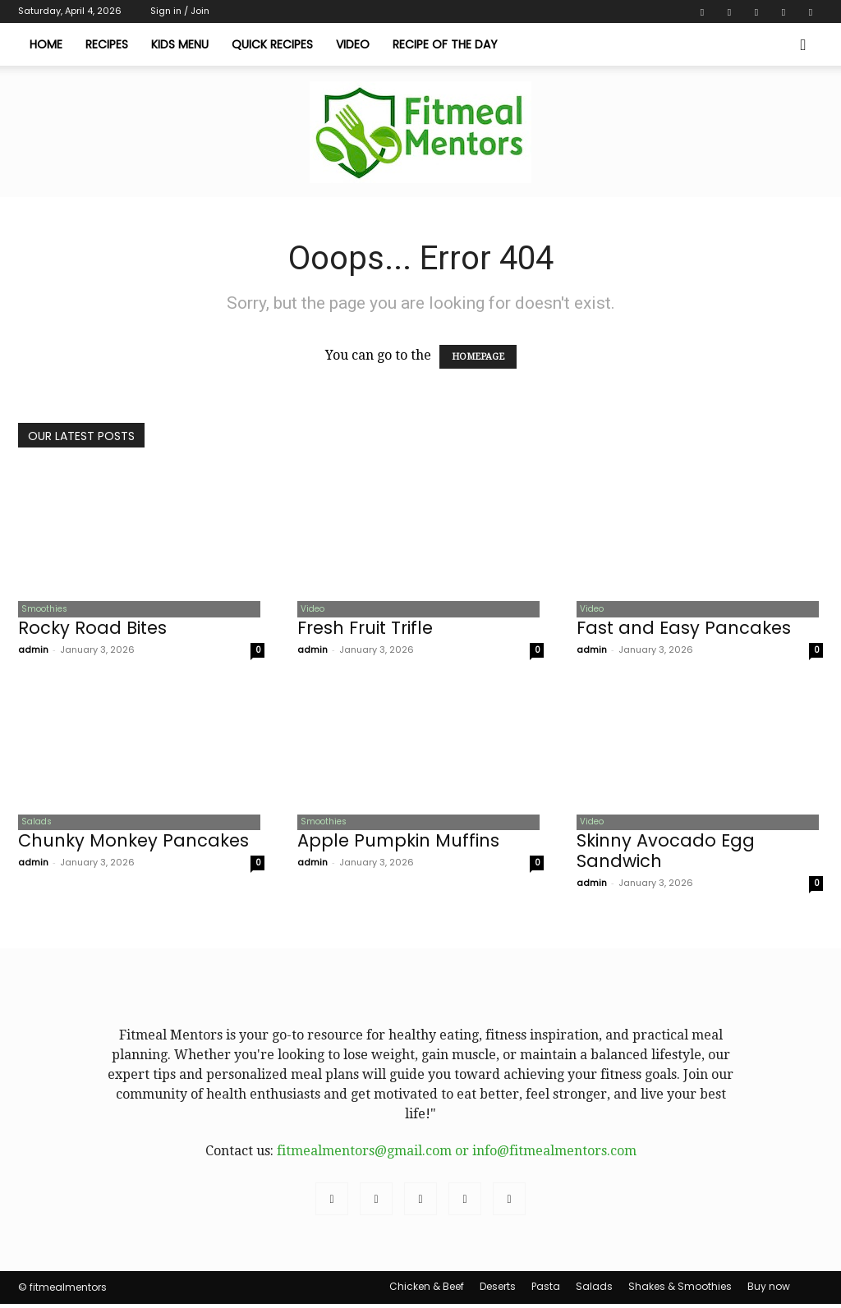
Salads (33, 825)
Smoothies (41, 610)
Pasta (545, 1290)
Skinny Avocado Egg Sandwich (666, 855)
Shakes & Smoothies (680, 1290)
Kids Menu (180, 44)
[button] (803, 45)
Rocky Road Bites (92, 629)
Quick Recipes (272, 44)
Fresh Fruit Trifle (365, 629)
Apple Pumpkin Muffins (398, 844)
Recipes (106, 44)
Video (353, 44)
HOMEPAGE (478, 356)
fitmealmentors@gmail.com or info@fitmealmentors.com (456, 1155)
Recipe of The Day (445, 44)
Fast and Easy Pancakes (684, 629)
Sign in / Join (179, 10)
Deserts (498, 1290)
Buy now (768, 1290)
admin (33, 651)
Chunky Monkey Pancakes (133, 844)
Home (46, 44)
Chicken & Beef (426, 1290)
